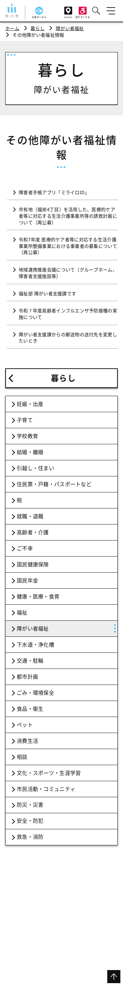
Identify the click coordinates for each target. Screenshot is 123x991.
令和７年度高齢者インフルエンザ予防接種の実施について (68, 313)
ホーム (12, 28)
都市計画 (27, 676)
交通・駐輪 (30, 660)
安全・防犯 (30, 820)
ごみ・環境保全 (35, 692)
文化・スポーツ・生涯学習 (49, 773)
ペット (25, 724)
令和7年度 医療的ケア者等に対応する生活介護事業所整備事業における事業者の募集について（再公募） (68, 245)
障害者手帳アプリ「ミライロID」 (54, 192)
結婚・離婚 (30, 452)
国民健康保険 (33, 564)
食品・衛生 (30, 708)
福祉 (22, 612)
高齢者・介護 (33, 532)
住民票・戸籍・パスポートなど (54, 484)
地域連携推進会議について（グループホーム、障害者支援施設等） (68, 272)
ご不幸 (25, 548)
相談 (22, 757)
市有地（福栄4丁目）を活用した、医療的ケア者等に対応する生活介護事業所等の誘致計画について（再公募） (68, 215)
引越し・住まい (35, 468)
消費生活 (27, 740)
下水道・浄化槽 (35, 644)
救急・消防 (30, 836)
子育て (25, 420)
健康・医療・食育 (38, 596)
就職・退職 (30, 516)
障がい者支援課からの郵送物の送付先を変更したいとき (68, 337)
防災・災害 (30, 804)
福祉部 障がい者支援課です (47, 293)
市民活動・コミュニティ (46, 789)
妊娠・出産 (30, 404)
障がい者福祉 (70, 28)
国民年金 (27, 580)
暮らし (38, 28)
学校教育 (27, 436)
